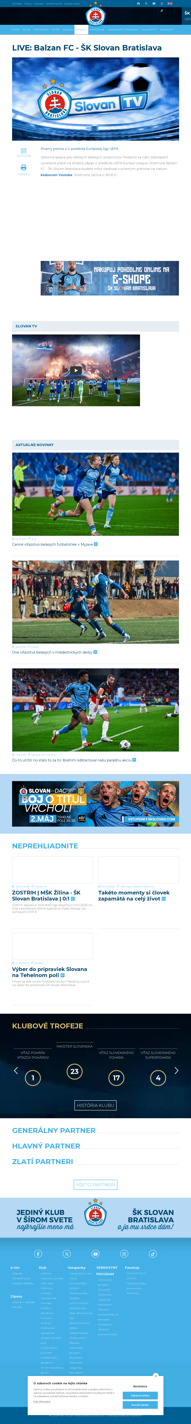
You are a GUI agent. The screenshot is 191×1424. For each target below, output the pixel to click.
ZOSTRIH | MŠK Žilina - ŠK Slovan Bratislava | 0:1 (46, 896)
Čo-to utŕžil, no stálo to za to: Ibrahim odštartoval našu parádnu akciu (73, 760)
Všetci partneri (95, 1184)
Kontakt (46, 1303)
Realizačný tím (21, 1278)
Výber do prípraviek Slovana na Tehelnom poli (49, 972)
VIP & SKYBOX (79, 1303)
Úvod (16, 29)
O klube (46, 1293)
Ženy (33, 539)
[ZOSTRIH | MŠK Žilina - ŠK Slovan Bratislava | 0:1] (52, 869)
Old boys (47, 1288)
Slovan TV (41, 886)
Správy (81, 29)
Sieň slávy (47, 1283)
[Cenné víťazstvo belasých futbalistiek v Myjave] (95, 494)
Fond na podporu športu (52, 1370)
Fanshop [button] (166, 29)
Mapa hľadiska (78, 1333)
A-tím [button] (55, 29)
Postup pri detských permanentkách (108, 1329)
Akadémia (97, 29)
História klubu (95, 1105)
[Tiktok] (161, 10)
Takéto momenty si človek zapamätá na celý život (134, 896)
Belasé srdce (72, 3)
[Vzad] (15, 1070)
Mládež (35, 647)
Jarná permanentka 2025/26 (77, 1283)
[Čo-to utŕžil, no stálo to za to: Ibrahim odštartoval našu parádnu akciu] (95, 710)
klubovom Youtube (56, 175)
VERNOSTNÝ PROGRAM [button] (123, 29)
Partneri (46, 1323)
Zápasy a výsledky (23, 1302)
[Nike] (95, 1139)
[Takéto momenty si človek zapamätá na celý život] (138, 869)
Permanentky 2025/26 (78, 1296)
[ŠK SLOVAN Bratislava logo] (95, 13)
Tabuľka (17, 1307)
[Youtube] (154, 3)
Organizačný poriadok (49, 1350)
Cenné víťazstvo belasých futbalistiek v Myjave (54, 544)
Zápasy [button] (68, 29)
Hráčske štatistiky (23, 1283)
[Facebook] (138, 3)
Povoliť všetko (140, 1405)
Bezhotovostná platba (79, 1325)
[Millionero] (124, 1155)
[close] (156, 1376)
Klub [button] (26, 29)
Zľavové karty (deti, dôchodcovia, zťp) (81, 1313)
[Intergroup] (74, 1170)
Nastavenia (140, 1386)
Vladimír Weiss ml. (143, 886)
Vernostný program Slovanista (76, 1352)
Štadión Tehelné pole (51, 1340)
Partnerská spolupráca (48, 1330)
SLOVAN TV (149, 29)
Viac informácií (41, 1401)
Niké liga (35, 754)
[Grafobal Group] (117, 1170)
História (46, 1273)
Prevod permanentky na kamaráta (108, 1314)
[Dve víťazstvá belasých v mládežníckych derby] (95, 602)
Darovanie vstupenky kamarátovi (76, 1367)
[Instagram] (161, 3)
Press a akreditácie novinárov (47, 1313)
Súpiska (17, 1273)
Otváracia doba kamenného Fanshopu (136, 1288)
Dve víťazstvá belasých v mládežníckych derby (54, 652)
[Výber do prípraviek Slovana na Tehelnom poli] (52, 946)
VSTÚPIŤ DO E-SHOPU (137, 1276)
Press (27, 3)
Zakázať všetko (140, 1395)
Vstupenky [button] (41, 29)
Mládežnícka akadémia (49, 1360)
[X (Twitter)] (146, 3)
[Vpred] (176, 1070)
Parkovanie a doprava (77, 1340)
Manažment (49, 1298)
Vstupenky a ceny (80, 1273)
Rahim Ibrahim (49, 754)
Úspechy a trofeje (52, 1278)
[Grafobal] (67, 1155)
